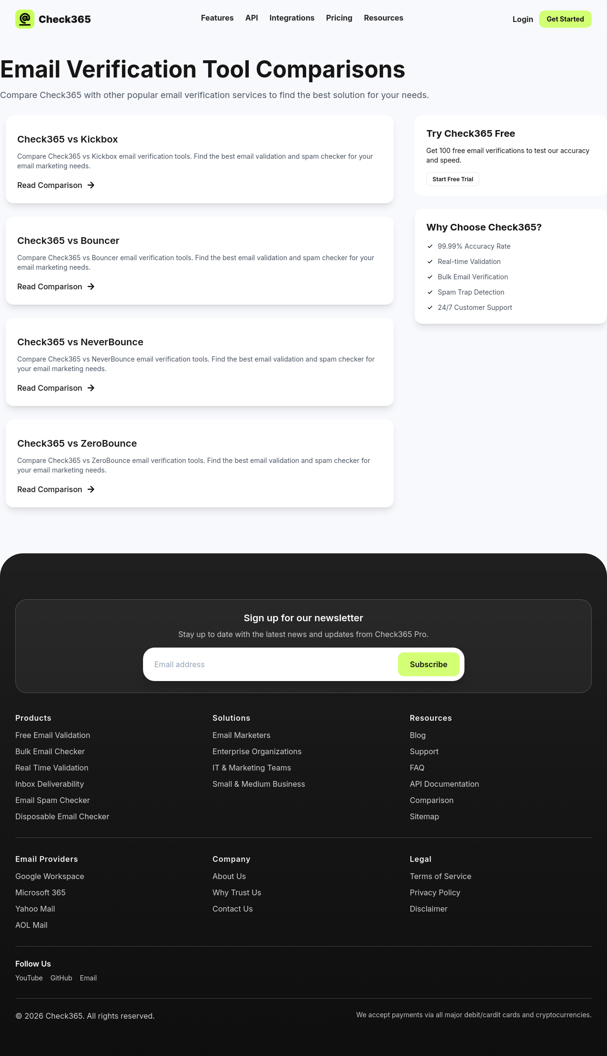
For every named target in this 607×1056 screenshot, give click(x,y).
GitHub (61, 978)
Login (523, 19)
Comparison (432, 800)
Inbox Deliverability (49, 784)
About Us (229, 876)
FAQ (417, 767)
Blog (418, 735)
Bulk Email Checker (50, 751)
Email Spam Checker (52, 800)
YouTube (29, 978)
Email (88, 978)
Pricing (339, 17)
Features (217, 17)
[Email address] (270, 664)
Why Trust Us (236, 892)
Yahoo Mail (35, 908)
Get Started (565, 19)
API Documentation (444, 784)
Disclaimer (429, 908)
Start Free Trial (452, 179)
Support (424, 751)
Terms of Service (441, 876)
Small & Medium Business (258, 784)
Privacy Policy (435, 892)
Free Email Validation (52, 735)
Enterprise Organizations (256, 751)
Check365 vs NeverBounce (80, 342)
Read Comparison (57, 185)
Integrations (292, 17)
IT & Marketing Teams (251, 767)
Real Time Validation (51, 767)
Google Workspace (49, 876)
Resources (384, 17)
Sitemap (424, 816)
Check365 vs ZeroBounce (77, 443)
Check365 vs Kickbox (67, 139)
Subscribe (428, 664)
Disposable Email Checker (62, 816)
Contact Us (232, 908)
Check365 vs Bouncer (68, 240)
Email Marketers (241, 735)
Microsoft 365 (40, 892)
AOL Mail (31, 925)
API (251, 17)
